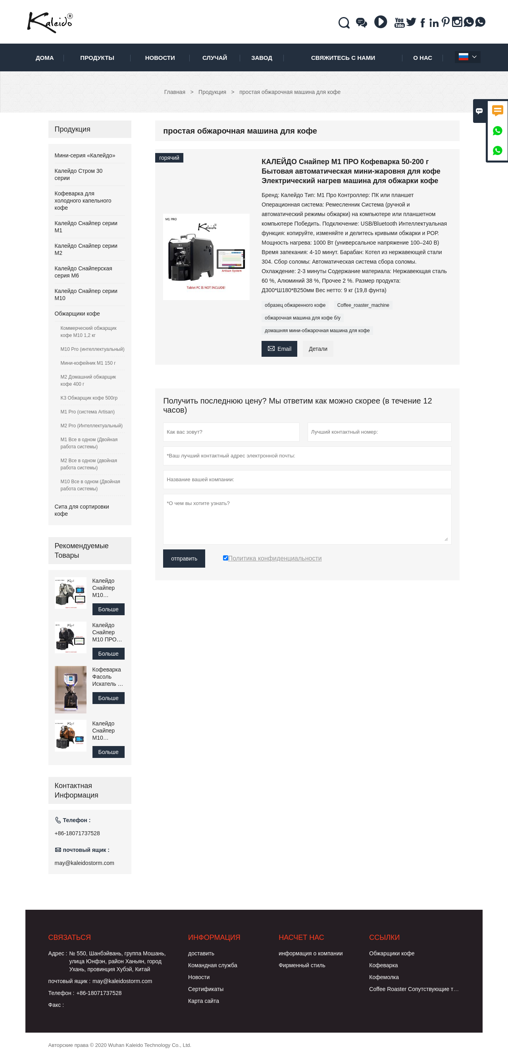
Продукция (212, 92)
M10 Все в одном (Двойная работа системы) (90, 485)
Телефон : (61, 993)
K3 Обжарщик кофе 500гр (89, 398)
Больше (108, 609)
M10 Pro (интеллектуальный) (93, 349)
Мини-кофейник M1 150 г (88, 363)
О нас (422, 57)
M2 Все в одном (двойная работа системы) (89, 464)
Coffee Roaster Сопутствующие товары (419, 989)
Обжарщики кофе (77, 313)
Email (279, 348)
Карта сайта (203, 1001)
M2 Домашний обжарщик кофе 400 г (88, 380)
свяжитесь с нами (343, 57)
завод (261, 57)
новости (160, 57)
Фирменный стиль (302, 965)
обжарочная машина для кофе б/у (302, 318)
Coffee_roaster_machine (363, 305)
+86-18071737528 (77, 833)
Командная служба (212, 965)
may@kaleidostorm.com (84, 863)
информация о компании (311, 953)
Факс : (56, 1005)
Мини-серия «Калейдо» (85, 155)
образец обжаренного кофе (295, 305)
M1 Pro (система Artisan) (88, 412)
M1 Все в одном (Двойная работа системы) (89, 443)
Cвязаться (69, 937)
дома (45, 57)
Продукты (97, 57)
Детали (318, 349)
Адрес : (57, 953)
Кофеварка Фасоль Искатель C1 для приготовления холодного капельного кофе (108, 676)
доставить (201, 953)
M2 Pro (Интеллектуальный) (92, 426)
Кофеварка (383, 965)
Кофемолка (384, 977)
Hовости (199, 977)
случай (214, 57)
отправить (184, 558)
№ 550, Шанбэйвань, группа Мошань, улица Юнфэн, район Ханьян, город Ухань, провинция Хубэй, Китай (117, 961)
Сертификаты (205, 989)
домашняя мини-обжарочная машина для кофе (317, 330)
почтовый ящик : (69, 981)
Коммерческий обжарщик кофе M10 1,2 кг (89, 331)
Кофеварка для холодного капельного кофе (83, 200)
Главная (174, 92)
